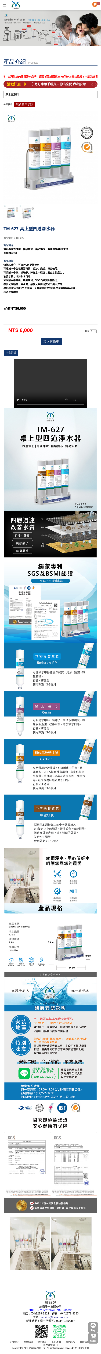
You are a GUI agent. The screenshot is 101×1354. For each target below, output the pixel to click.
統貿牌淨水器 (24, 104)
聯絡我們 (84, 1341)
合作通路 (42, 1341)
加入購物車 (51, 341)
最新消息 (70, 1341)
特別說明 (11, 352)
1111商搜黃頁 (82, 1348)
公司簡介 (14, 1341)
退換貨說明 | (50, 1345)
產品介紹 (28, 1341)
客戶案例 (56, 1341)
